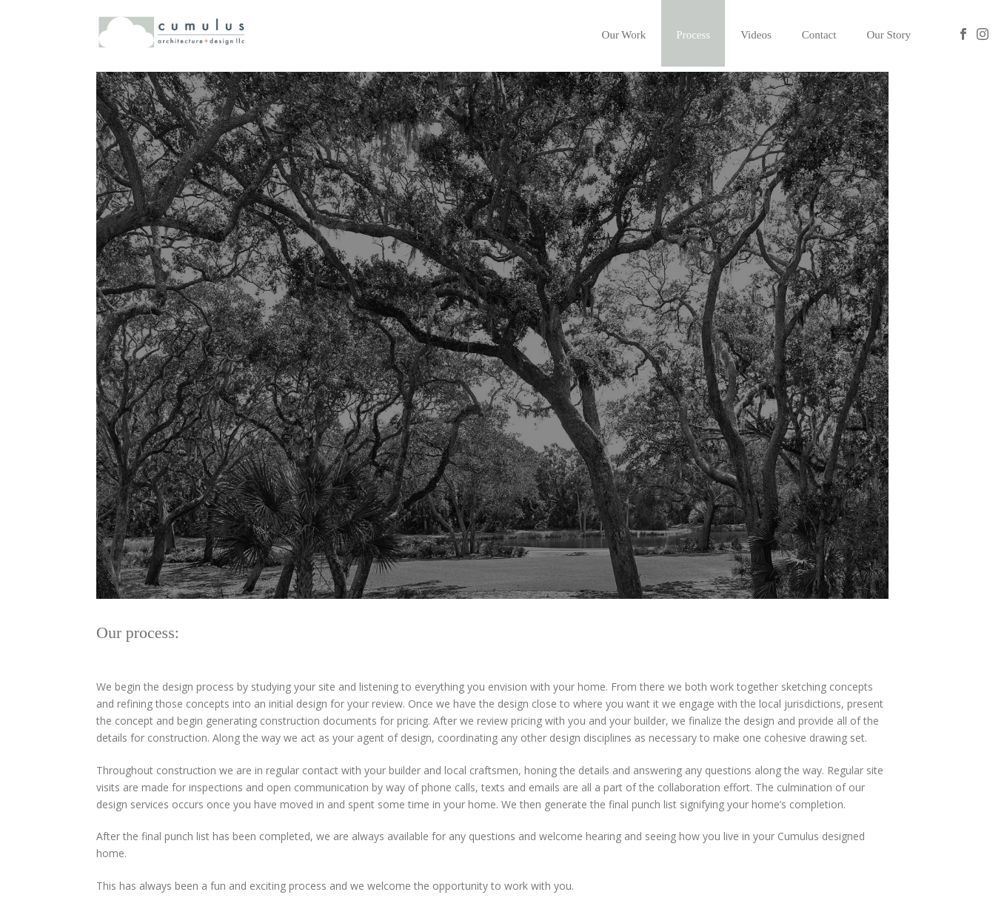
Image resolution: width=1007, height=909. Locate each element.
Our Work (624, 35)
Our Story (888, 35)
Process (693, 35)
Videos (756, 35)
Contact (819, 35)
